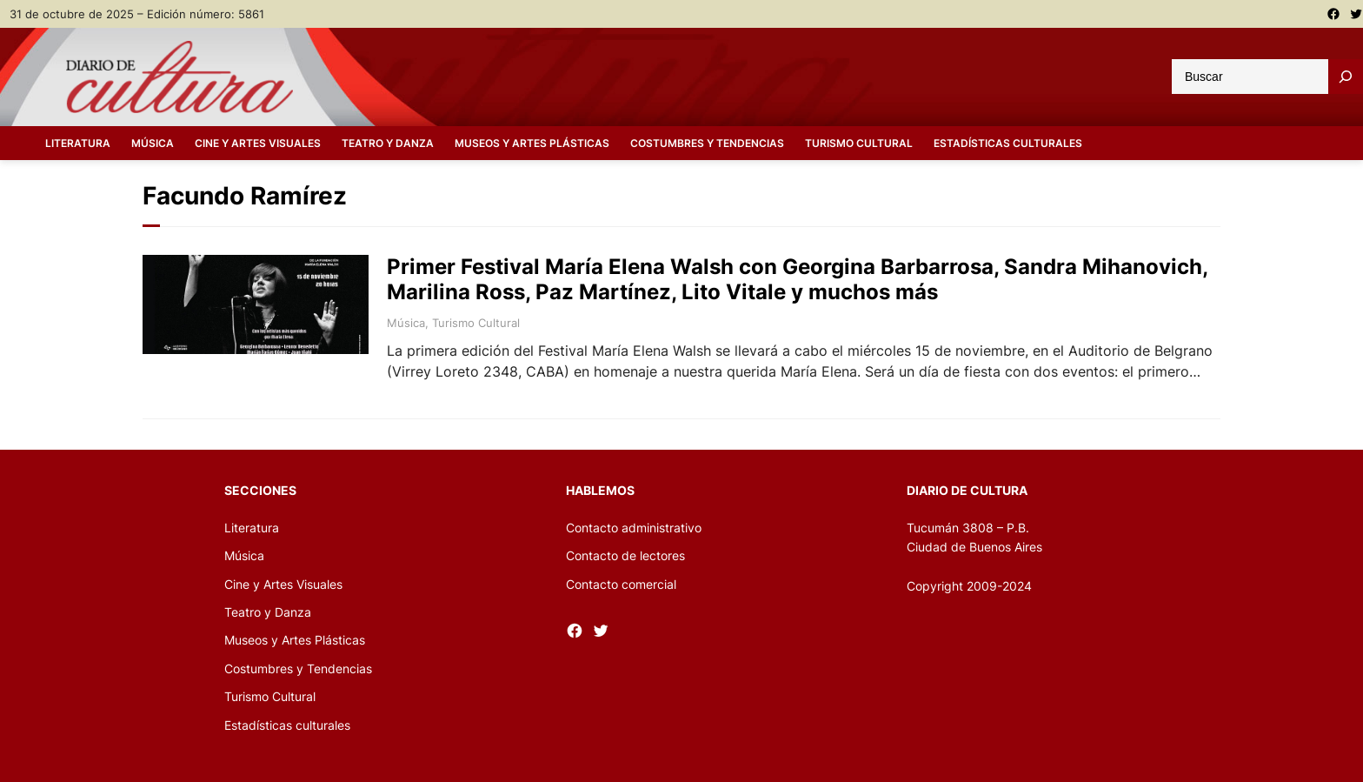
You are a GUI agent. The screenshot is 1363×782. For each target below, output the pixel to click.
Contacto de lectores (625, 555)
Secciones (260, 490)
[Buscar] (1345, 76)
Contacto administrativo (633, 527)
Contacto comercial (621, 584)
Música (406, 323)
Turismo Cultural (476, 323)
